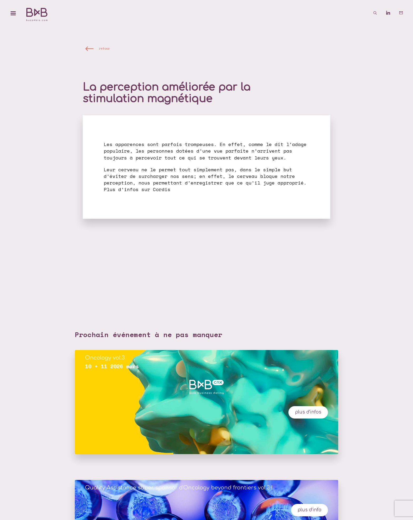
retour (104, 48)
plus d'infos (308, 412)
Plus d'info (309, 509)
